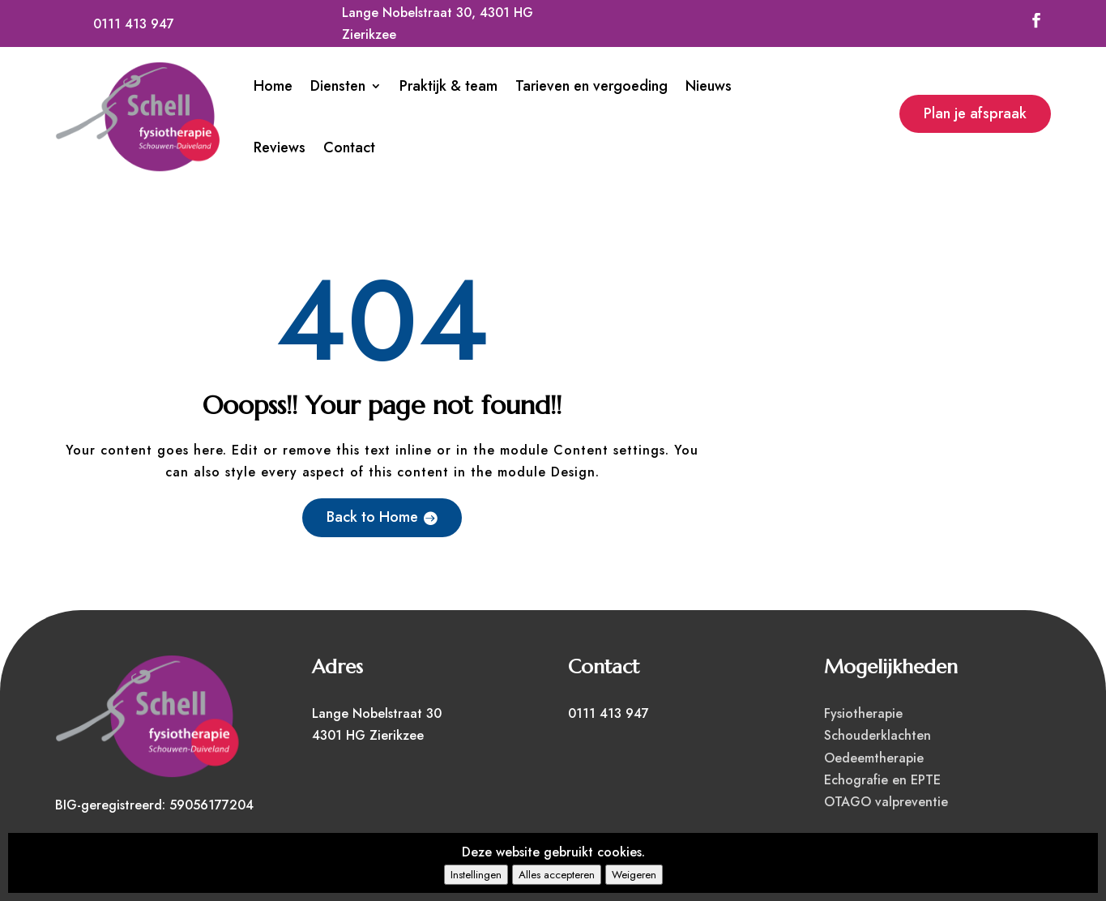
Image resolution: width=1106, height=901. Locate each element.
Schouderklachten (877, 735)
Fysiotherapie (863, 713)
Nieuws (708, 85)
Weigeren (634, 874)
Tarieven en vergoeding (591, 85)
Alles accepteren (557, 874)
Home (273, 85)
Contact (349, 147)
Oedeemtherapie (874, 758)
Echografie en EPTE (882, 780)
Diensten (337, 85)
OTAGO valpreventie (886, 801)
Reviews (279, 147)
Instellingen (476, 874)
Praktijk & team (448, 85)
